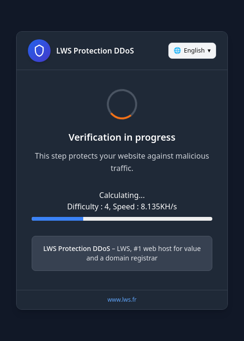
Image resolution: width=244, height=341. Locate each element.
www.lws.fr (122, 300)
